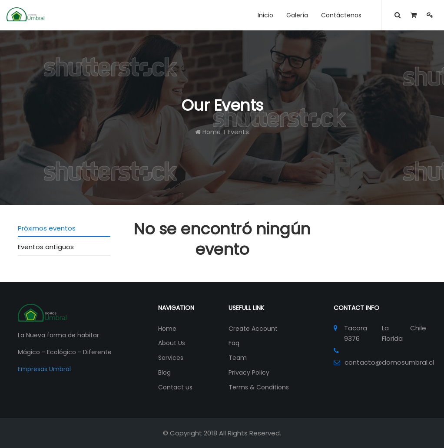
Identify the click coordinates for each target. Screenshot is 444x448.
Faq (234, 343)
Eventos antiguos (46, 246)
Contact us (175, 387)
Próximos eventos (47, 228)
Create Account (253, 328)
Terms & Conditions (259, 387)
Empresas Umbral (44, 369)
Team (238, 357)
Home (208, 132)
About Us (171, 343)
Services (170, 357)
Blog (164, 372)
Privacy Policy (249, 372)
